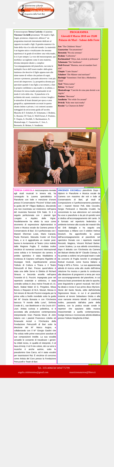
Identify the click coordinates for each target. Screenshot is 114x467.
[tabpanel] (35, 78)
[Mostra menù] (14, 23)
